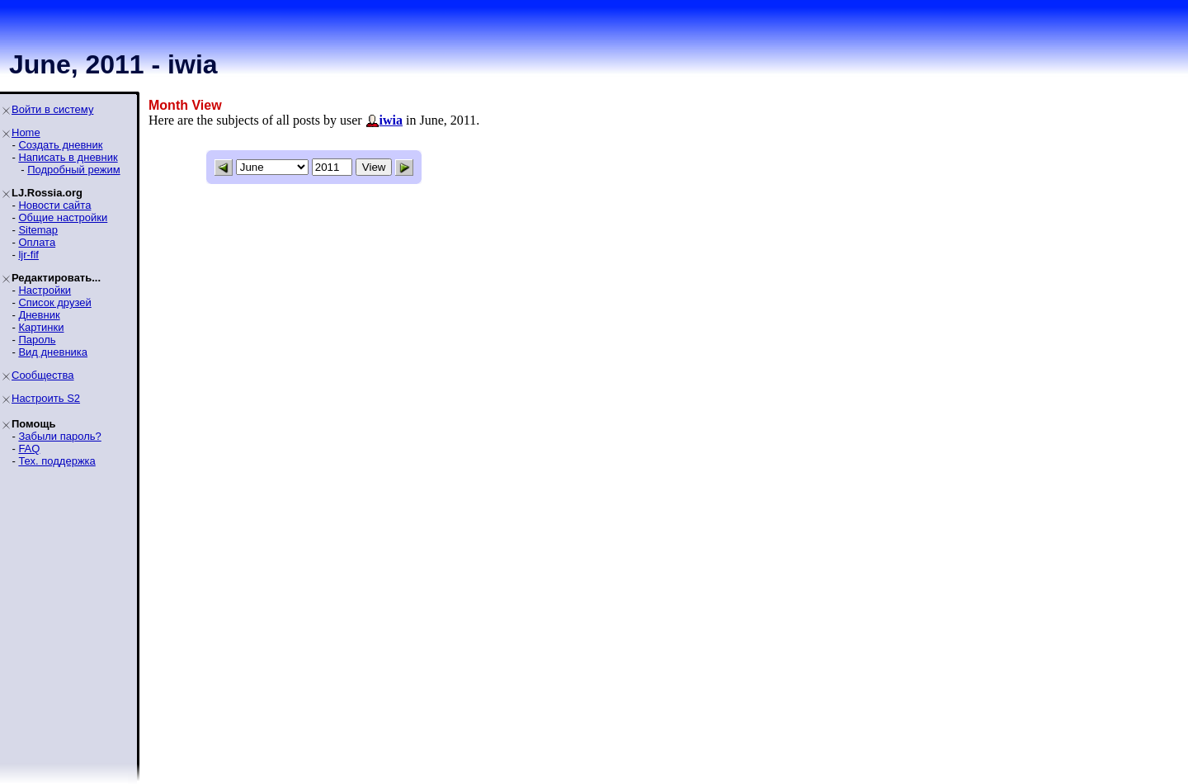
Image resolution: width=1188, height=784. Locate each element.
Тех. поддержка (56, 461)
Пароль (36, 339)
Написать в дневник (67, 157)
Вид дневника (52, 352)
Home (26, 132)
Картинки (41, 327)
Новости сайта (54, 205)
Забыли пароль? (59, 436)
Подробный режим (73, 169)
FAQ (29, 448)
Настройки (44, 290)
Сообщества (43, 375)
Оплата (36, 242)
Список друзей (54, 302)
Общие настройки (62, 217)
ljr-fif (28, 254)
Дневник (38, 315)
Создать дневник (60, 145)
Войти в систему (52, 109)
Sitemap (38, 230)
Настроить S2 (46, 398)
